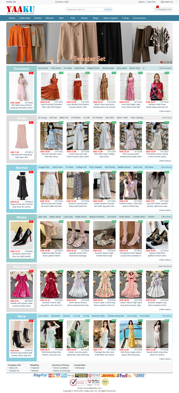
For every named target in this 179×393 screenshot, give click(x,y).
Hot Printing (110, 167)
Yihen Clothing (136, 118)
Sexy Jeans (122, 68)
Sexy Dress (43, 68)
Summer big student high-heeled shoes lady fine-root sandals (22, 339)
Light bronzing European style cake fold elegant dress (52, 90)
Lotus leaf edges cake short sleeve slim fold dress (131, 90)
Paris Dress (56, 68)
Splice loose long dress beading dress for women (105, 90)
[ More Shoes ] (167, 217)
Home (12, 18)
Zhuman (66, 316)
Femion (151, 217)
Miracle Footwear (96, 217)
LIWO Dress (57, 167)
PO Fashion (97, 118)
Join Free (151, 2)
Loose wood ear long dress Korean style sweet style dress (78, 139)
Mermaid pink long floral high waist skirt (22, 139)
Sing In (142, 2)
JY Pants (69, 167)
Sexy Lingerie (110, 18)
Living (125, 18)
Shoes (84, 18)
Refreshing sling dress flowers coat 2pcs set (52, 337)
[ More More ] (167, 316)
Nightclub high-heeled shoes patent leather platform (52, 238)
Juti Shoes (111, 217)
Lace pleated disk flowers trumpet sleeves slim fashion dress (78, 90)
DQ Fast (53, 118)
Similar (38, 18)
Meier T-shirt (122, 118)
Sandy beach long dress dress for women (158, 337)
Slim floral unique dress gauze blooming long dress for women (131, 338)
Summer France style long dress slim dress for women (52, 288)
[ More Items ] (165, 111)
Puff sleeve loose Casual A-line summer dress (158, 139)
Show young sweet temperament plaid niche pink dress (131, 139)
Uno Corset (132, 316)
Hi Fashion (76, 118)
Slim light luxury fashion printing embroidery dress (22, 90)
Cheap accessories (116, 316)
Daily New (25, 18)
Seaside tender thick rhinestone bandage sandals (78, 238)
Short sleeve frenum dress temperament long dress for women (78, 288)
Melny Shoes (55, 217)
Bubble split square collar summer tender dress (22, 288)
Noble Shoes (81, 217)
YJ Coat (76, 316)
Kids (72, 18)
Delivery (34, 371)
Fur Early (68, 68)
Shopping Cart (163, 8)
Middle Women (124, 167)
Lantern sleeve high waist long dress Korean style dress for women (131, 288)
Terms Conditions (61, 368)
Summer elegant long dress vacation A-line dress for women (158, 288)
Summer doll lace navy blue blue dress (52, 139)
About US (13, 368)
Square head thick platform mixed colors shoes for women (158, 238)
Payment (35, 368)
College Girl (81, 167)
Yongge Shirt (43, 167)
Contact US (14, 371)
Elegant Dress (93, 68)
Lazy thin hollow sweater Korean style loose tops (158, 189)
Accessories (139, 18)
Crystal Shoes (139, 217)
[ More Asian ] (167, 117)
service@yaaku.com (92, 388)
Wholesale (80, 368)
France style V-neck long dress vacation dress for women (105, 288)
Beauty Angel (108, 68)
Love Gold (68, 217)
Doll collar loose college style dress (105, 139)
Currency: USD (61, 2)
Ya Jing (86, 316)
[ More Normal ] (166, 167)
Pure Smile (144, 316)
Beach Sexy (135, 68)
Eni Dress (149, 167)
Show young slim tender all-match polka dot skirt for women (52, 189)
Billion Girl (64, 118)
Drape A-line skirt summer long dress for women (22, 189)
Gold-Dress (80, 68)
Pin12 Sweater (95, 167)
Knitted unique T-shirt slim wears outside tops (131, 189)
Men (61, 18)
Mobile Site (11, 2)
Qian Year (42, 217)
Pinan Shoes (124, 217)
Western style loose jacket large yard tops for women (158, 90)
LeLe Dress (43, 316)
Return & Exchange (61, 371)
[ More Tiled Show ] (165, 266)
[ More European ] (165, 68)
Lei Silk (86, 118)
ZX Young (42, 118)
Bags (95, 18)
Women (50, 18)
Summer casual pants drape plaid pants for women (78, 189)
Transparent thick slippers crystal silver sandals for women (131, 238)
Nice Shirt (110, 118)
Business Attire (98, 316)
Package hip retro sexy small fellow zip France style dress (105, 338)
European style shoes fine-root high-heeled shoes (22, 240)
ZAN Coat (138, 167)
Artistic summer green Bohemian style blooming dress (78, 338)
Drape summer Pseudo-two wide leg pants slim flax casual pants (105, 189)
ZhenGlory (55, 316)
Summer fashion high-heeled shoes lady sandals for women (105, 238)
